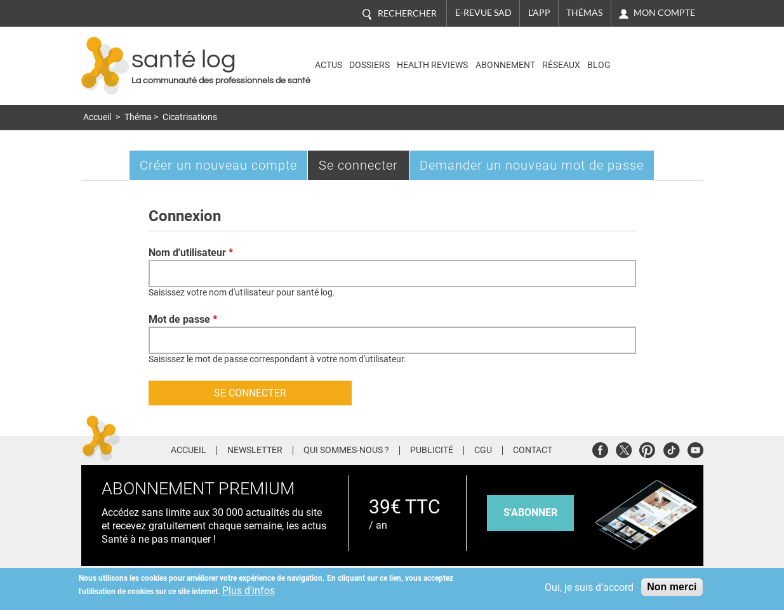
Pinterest (647, 448)
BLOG (599, 65)
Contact (532, 450)
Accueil (97, 117)
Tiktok (671, 448)
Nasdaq (648, 56)
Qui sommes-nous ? (346, 450)
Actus (328, 65)
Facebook (600, 448)
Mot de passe (183, 319)
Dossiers (369, 65)
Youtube (695, 448)
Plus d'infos (248, 591)
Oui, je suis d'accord (589, 587)
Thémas (584, 13)
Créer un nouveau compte (218, 165)
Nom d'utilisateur (191, 253)
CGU (483, 450)
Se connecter (364, 168)
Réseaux (561, 65)
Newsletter (254, 450)
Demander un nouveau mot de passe (532, 165)
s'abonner (530, 512)
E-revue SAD (483, 13)
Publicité (431, 450)
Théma (138, 117)
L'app (539, 13)
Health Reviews (432, 65)
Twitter (624, 448)
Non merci (671, 586)
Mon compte (664, 13)
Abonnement (505, 65)
